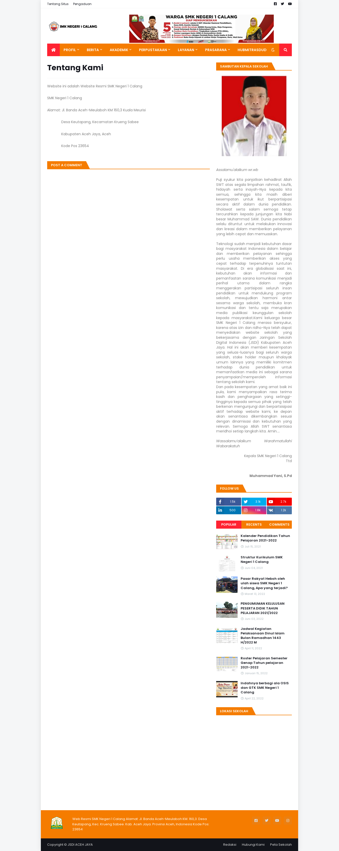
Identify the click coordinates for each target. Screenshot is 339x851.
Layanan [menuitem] (186, 49)
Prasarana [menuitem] (216, 49)
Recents (254, 524)
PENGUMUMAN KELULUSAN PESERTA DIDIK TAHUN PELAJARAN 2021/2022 (263, 608)
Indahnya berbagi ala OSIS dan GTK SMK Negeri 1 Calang (265, 688)
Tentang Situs (58, 4)
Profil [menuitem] (70, 49)
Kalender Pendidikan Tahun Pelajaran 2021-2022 (265, 538)
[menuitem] (53, 50)
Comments (279, 524)
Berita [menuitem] (93, 49)
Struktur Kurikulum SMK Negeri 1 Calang (262, 559)
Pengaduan (82, 4)
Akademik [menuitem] (119, 49)
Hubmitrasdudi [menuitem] (253, 49)
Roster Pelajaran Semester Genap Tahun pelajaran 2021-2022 (264, 663)
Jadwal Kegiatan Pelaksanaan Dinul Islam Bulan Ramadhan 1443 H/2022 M (263, 636)
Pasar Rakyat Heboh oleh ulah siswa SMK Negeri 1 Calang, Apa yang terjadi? (264, 583)
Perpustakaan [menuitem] (153, 49)
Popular (228, 524)
